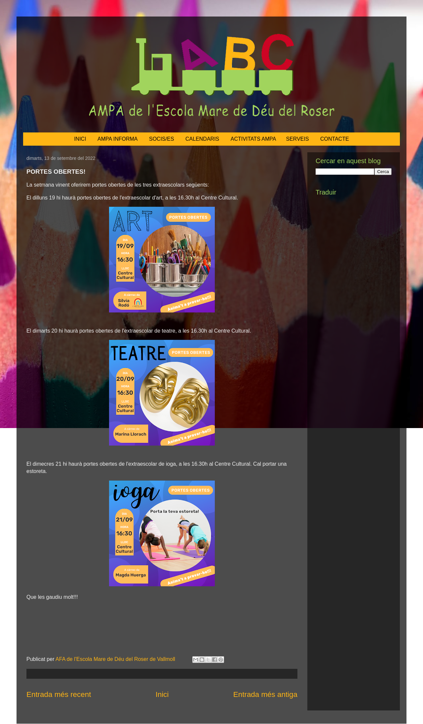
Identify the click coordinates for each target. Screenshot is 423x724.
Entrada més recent (58, 694)
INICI (80, 139)
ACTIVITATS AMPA (253, 139)
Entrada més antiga (265, 694)
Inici (162, 694)
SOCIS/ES (161, 139)
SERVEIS (297, 139)
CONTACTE (334, 139)
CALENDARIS (202, 139)
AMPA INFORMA (117, 139)
